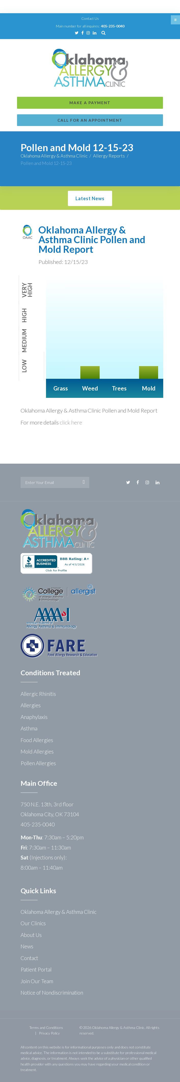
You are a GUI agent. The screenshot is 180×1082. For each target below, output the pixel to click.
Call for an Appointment (90, 120)
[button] (175, 19)
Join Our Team (37, 981)
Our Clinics (33, 923)
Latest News (90, 198)
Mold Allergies (37, 751)
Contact (29, 958)
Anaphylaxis (34, 717)
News (27, 946)
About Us (31, 935)
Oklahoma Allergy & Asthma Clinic (54, 156)
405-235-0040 (112, 26)
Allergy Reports (109, 156)
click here (71, 422)
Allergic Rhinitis (38, 694)
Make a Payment (90, 102)
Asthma (29, 728)
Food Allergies (37, 740)
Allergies (31, 705)
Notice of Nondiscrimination (52, 992)
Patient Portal (36, 969)
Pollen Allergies (38, 763)
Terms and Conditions (46, 1027)
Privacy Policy (49, 1033)
